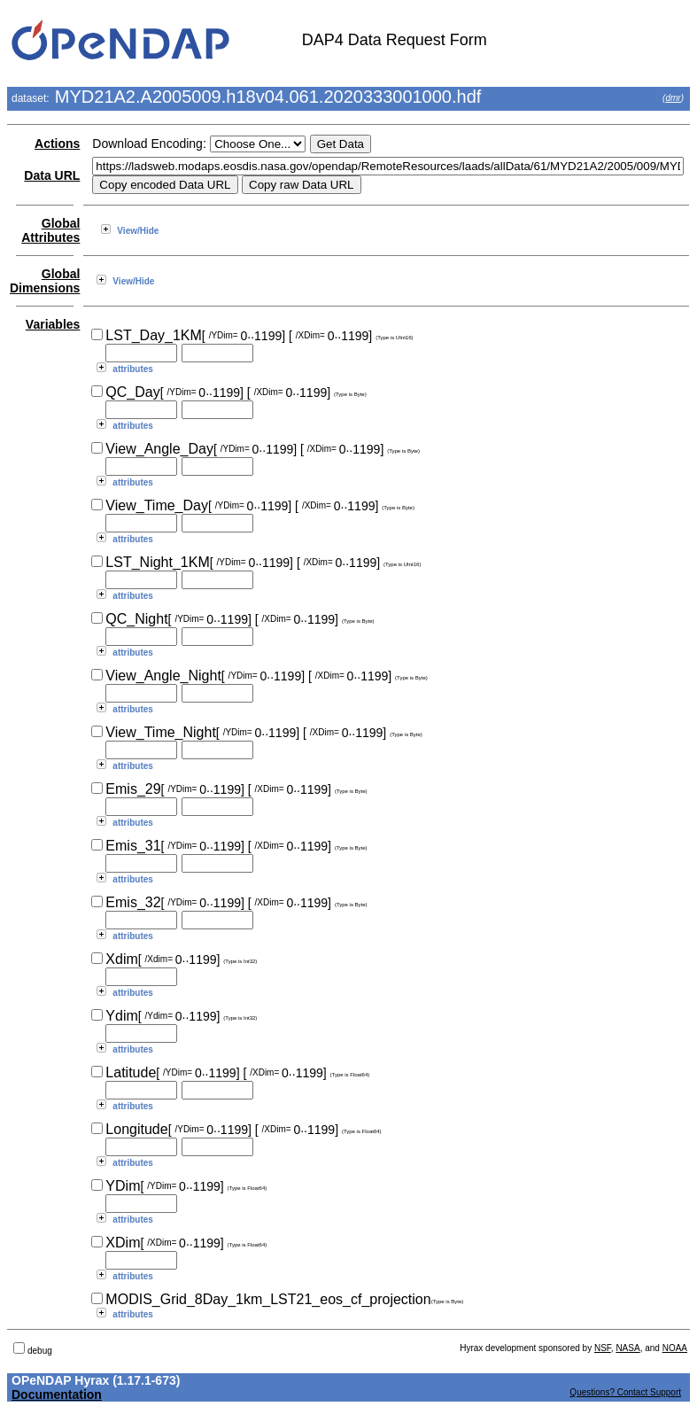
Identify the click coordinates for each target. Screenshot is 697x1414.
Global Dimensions (45, 281)
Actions (57, 143)
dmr (672, 98)
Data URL (52, 175)
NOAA (674, 1348)
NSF (602, 1348)
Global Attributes (50, 230)
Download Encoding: (148, 143)
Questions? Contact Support (625, 1392)
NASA (627, 1348)
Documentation (57, 1394)
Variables (53, 324)
